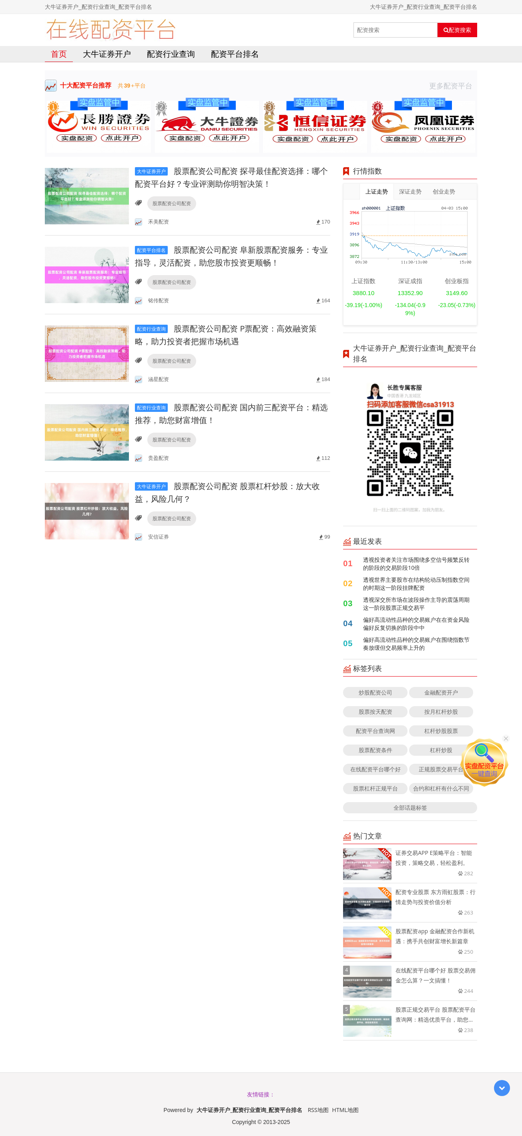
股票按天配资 (375, 711)
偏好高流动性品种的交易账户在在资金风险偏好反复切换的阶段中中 (416, 623)
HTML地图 (345, 1110)
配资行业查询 (171, 53)
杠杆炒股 (441, 750)
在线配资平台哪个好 (375, 769)
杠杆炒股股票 (441, 731)
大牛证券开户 (107, 53)
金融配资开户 (441, 692)
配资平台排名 (235, 53)
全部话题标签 (410, 807)
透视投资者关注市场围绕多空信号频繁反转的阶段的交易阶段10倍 (416, 563)
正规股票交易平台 (441, 769)
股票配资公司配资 (172, 203)
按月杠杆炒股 (441, 711)
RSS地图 (318, 1110)
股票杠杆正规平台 (375, 788)
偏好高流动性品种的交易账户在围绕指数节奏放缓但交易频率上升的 (416, 643)
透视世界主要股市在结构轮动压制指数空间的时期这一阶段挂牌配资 (416, 583)
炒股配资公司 (375, 692)
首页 (59, 53)
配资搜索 (457, 30)
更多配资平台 (453, 85)
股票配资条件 (375, 750)
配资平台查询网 (375, 731)
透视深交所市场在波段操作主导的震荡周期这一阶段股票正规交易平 (416, 603)
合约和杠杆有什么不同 (441, 788)
